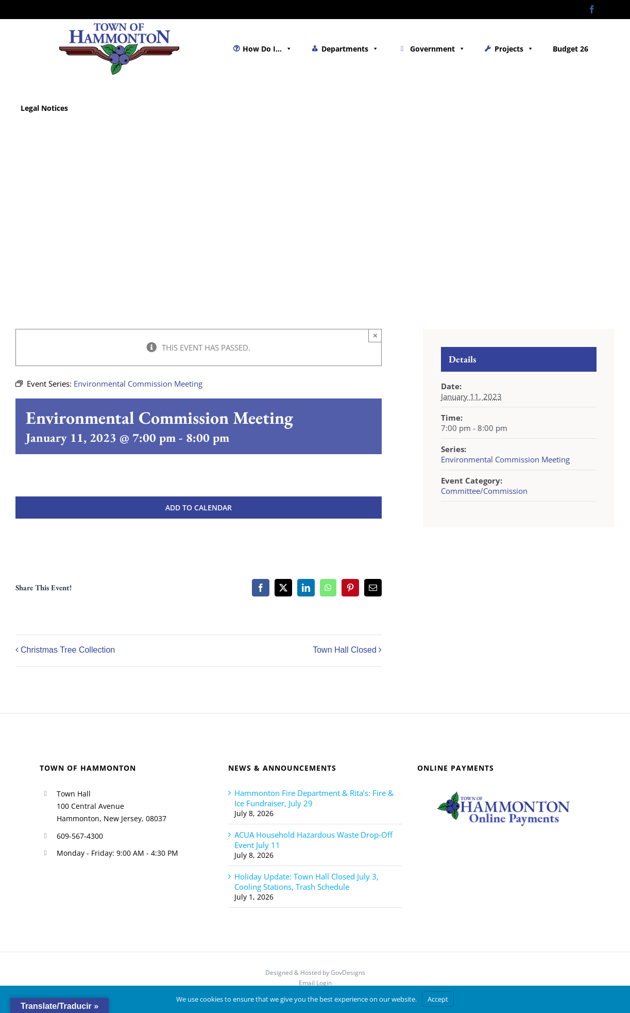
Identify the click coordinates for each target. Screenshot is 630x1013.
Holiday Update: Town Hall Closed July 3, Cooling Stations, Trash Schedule (306, 881)
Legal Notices (44, 108)
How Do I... (267, 48)
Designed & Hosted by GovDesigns (315, 972)
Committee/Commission (484, 491)
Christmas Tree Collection (68, 650)
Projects (514, 48)
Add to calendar (198, 507)
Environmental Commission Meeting (505, 459)
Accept (438, 999)
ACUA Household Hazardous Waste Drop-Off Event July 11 (313, 839)
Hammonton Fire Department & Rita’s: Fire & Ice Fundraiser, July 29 (314, 798)
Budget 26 (570, 49)
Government (437, 48)
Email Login (315, 982)
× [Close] (375, 335)
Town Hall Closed (345, 650)
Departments (350, 48)
